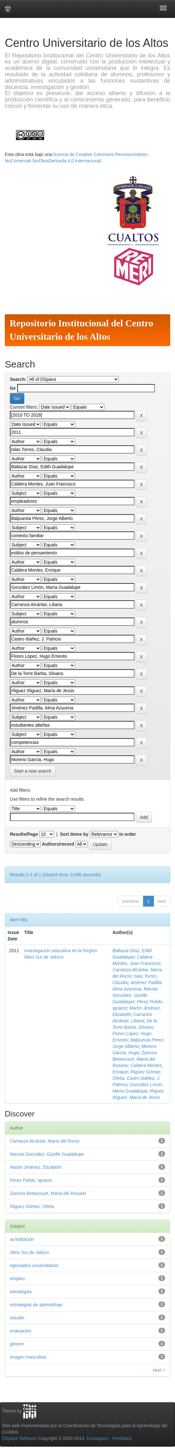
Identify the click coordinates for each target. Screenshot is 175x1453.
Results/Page (24, 834)
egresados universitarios (34, 1265)
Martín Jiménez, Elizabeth (35, 1167)
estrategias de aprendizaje (36, 1304)
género (17, 1343)
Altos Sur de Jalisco (29, 1252)
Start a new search (32, 771)
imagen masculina (28, 1357)
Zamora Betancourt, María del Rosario (134, 1059)
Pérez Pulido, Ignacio (31, 1180)
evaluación (20, 1330)
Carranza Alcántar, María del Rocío (45, 1141)
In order (127, 834)
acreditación (22, 1239)
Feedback (122, 1438)
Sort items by (74, 834)
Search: (18, 379)
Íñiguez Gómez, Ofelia (32, 1206)
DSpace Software (19, 1438)
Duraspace (98, 1438)
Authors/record (58, 844)
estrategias (21, 1291)
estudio (17, 1317)
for (13, 388)
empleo (17, 1278)
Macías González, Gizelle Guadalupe (135, 995)
